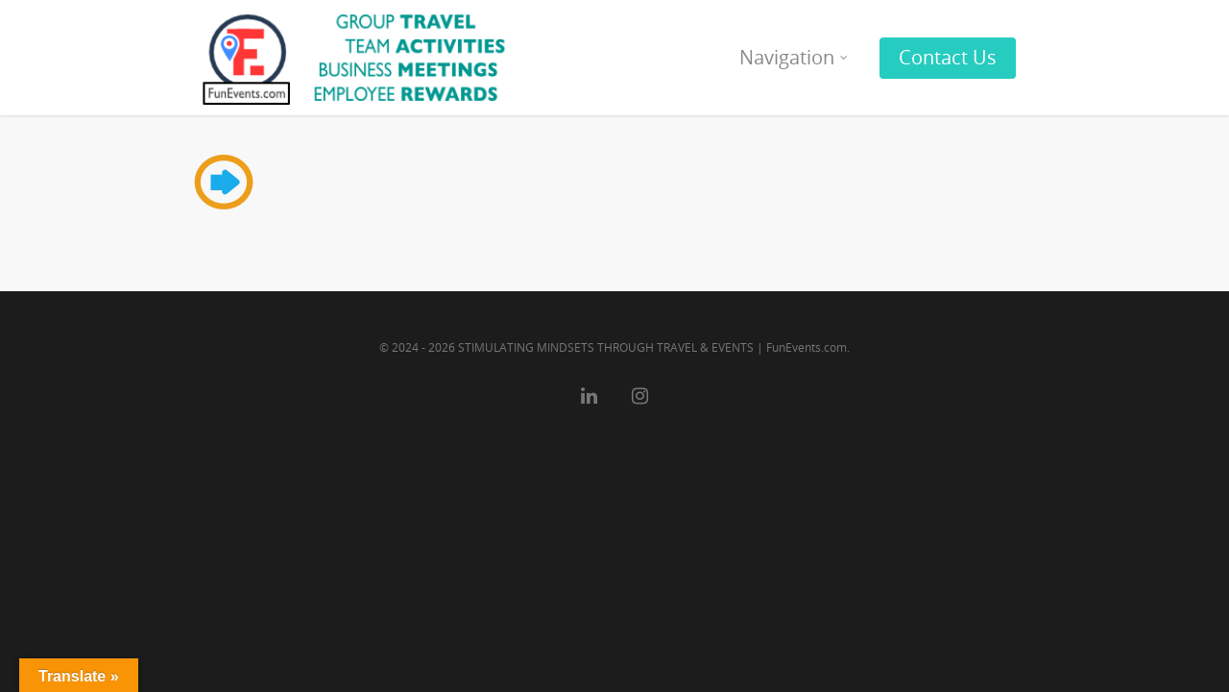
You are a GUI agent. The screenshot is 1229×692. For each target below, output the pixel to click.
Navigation (794, 57)
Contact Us (948, 57)
